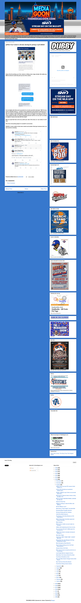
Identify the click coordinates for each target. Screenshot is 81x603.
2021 (56, 477)
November (58, 482)
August (58, 568)
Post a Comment (11, 183)
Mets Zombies (59, 522)
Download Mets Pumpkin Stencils (64, 510)
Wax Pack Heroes (55, 84)
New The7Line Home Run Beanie (63, 561)
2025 (56, 469)
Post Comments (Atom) (29, 192)
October (58, 484)
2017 (56, 587)
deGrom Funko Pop (60, 501)
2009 (56, 595)
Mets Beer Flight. (60, 535)
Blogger (53, 600)
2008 (56, 596)
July (57, 569)
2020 (56, 479)
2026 (56, 467)
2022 (56, 475)
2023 (56, 473)
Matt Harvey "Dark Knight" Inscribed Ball (65, 508)
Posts (32, 468)
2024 (56, 471)
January (58, 581)
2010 (56, 593)
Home (26, 189)
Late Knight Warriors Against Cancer (64, 553)
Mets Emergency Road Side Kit (63, 543)
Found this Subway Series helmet (64, 563)
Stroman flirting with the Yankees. (64, 512)
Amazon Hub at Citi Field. (62, 548)
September (59, 566)
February (58, 579)
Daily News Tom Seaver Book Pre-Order (65, 555)
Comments (33, 470)
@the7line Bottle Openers (62, 514)
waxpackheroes (63, 84)
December (58, 480)
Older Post (44, 189)
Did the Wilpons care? (61, 506)
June (57, 571)
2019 (56, 583)
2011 (56, 591)
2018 (56, 585)
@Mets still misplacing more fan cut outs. (65, 527)
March (58, 577)
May (57, 573)
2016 (56, 589)
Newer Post (9, 189)
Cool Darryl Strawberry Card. (63, 556)
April (57, 575)
